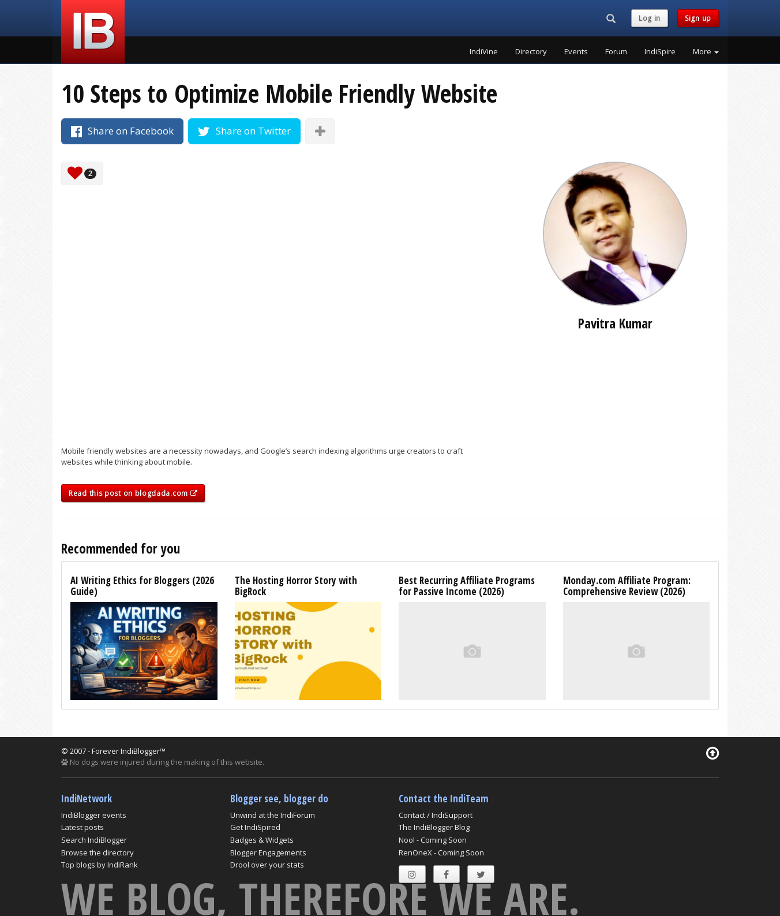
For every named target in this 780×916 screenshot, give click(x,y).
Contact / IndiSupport (435, 815)
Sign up (698, 18)
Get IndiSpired (255, 827)
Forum (616, 51)
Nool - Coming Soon (433, 840)
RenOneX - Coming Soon (441, 852)
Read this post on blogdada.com (133, 493)
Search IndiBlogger (94, 840)
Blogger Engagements (268, 852)
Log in (650, 18)
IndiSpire (660, 51)
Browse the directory (97, 852)
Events (576, 51)
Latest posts (82, 827)
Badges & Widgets (262, 840)
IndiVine (484, 51)
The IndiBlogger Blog (434, 827)
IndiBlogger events (93, 815)
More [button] (706, 51)
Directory (531, 51)
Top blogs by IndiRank (99, 864)
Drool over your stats (267, 864)
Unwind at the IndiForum (272, 815)
